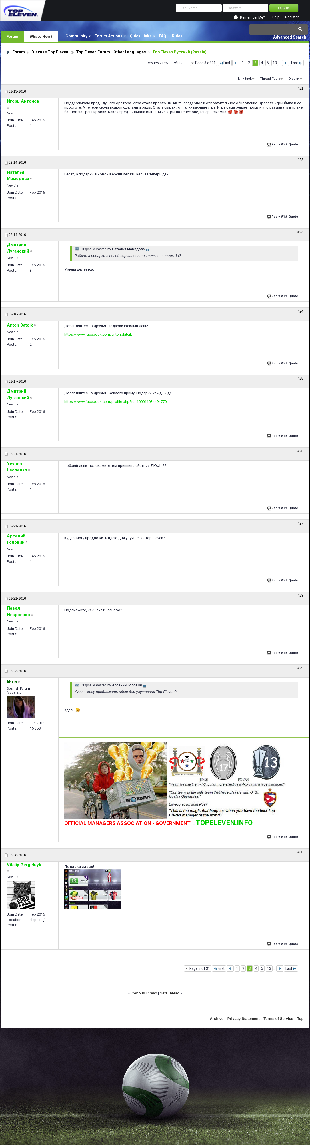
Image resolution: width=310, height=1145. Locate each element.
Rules (177, 36)
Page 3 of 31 (205, 63)
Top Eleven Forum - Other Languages (111, 52)
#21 (300, 89)
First (224, 63)
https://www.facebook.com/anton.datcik (98, 334)
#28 (300, 596)
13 (275, 63)
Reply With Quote (283, 143)
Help (275, 17)
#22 (300, 160)
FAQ (162, 36)
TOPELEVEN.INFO (224, 823)
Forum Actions (109, 36)
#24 (300, 311)
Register (292, 17)
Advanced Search (289, 37)
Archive (217, 1018)
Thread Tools (270, 79)
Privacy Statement (243, 1018)
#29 (300, 668)
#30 (300, 852)
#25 (300, 379)
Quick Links (141, 36)
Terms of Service (278, 1018)
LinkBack (245, 79)
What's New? (41, 36)
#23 (300, 232)
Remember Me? (252, 17)
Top (300, 1018)
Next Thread (169, 993)
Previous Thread (144, 993)
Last (296, 63)
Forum (12, 36)
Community (76, 36)
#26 (300, 451)
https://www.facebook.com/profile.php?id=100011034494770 (115, 401)
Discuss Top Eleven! (50, 52)
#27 (300, 523)
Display (294, 79)
